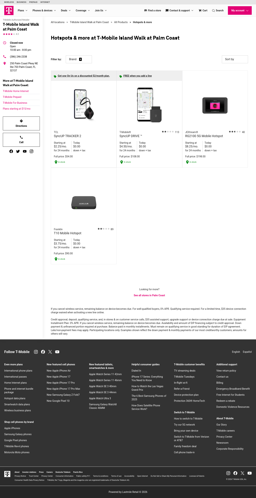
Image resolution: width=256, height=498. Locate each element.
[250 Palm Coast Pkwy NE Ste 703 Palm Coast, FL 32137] (21, 67)
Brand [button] (72, 59)
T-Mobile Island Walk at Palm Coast (89, 22)
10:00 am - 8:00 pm (20, 46)
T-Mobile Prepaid (12, 97)
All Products (121, 22)
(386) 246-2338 (15, 56)
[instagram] (31, 151)
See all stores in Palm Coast (149, 295)
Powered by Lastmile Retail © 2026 (128, 492)
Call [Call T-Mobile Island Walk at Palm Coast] (21, 140)
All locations (58, 22)
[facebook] (11, 151)
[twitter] (18, 151)
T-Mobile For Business (15, 102)
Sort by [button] (235, 59)
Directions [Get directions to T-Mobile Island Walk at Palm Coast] (21, 123)
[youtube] (25, 151)
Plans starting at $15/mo (16, 108)
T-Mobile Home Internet (16, 91)
